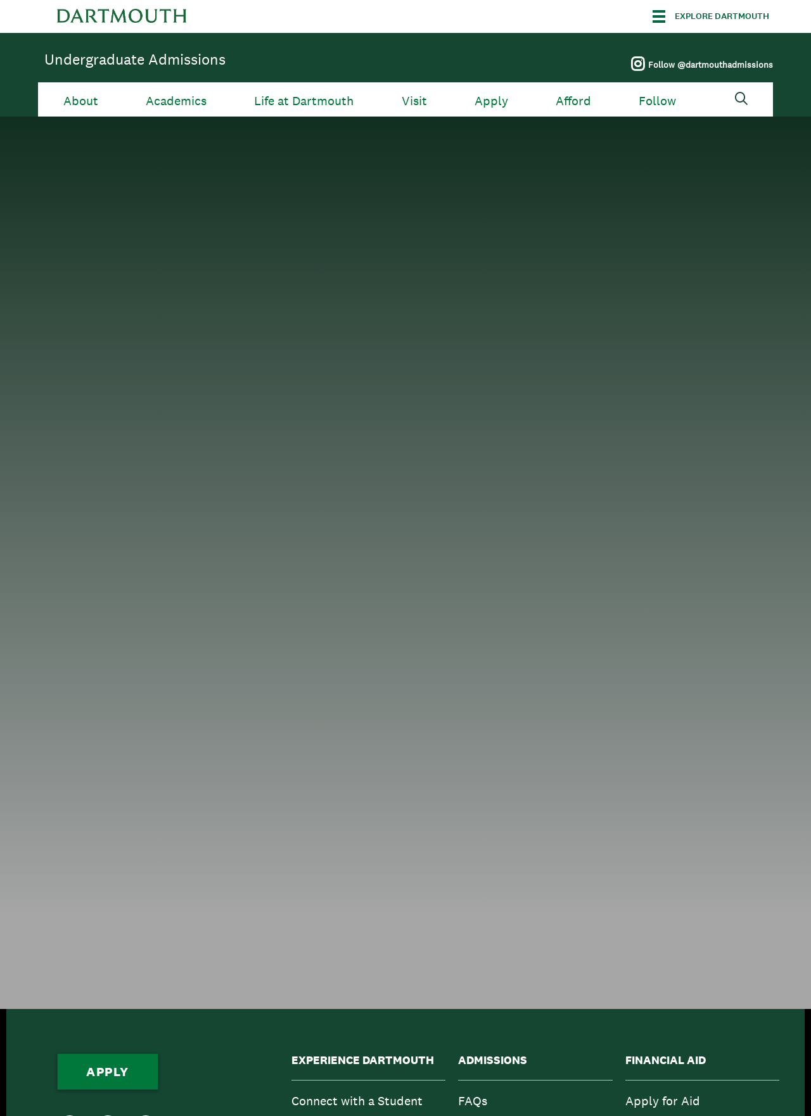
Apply (491, 101)
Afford (573, 101)
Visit (414, 101)
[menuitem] (368, 1100)
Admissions (492, 1060)
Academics (176, 101)
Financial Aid (665, 1060)
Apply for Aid (662, 1101)
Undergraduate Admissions (135, 59)
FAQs (472, 1101)
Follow (657, 101)
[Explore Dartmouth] (711, 16)
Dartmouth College (121, 16)
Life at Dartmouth (304, 101)
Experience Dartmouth (362, 1060)
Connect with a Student (357, 1101)
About (80, 101)
